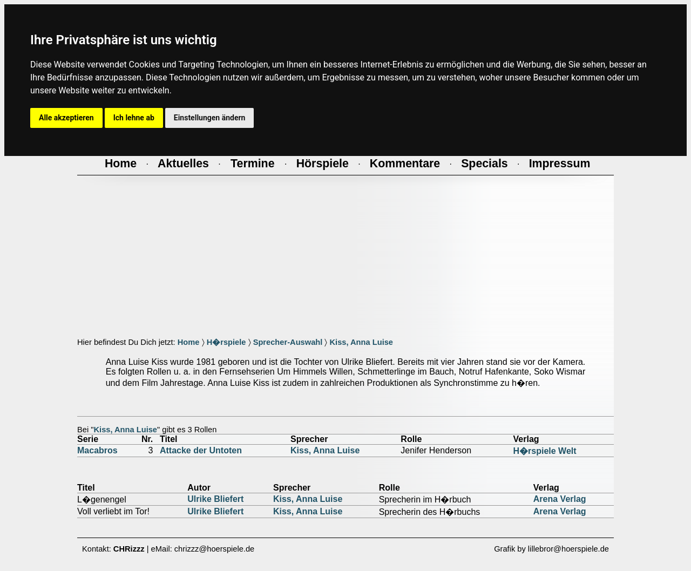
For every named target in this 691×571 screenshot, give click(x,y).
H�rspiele (226, 342)
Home (189, 342)
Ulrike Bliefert (215, 499)
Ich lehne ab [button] (133, 117)
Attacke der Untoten (201, 450)
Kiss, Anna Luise (361, 342)
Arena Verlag (559, 499)
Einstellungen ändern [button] (210, 117)
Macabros (97, 450)
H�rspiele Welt (545, 451)
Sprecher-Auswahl (288, 342)
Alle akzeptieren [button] (66, 117)
